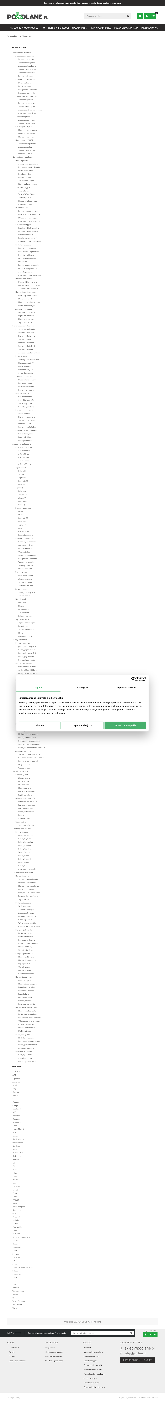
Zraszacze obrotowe (26, 123)
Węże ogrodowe (25, 906)
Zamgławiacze (21, 261)
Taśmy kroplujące (22, 187)
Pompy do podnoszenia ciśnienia (31, 747)
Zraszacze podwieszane (28, 211)
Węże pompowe (24, 768)
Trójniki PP (22, 525)
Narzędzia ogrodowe (23, 977)
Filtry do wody (21, 599)
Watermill (16, 1287)
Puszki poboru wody (26, 889)
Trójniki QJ (22, 494)
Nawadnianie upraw (26, 133)
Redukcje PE (23, 481)
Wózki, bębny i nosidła (27, 923)
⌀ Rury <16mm (24, 450)
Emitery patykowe (25, 234)
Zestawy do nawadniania (28, 896)
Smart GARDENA (25, 413)
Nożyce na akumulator (27, 1011)
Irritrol (15, 1179)
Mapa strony (15, 1397)
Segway (15, 1254)
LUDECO (16, 1200)
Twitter (150, 1334)
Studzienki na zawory (27, 380)
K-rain (14, 1193)
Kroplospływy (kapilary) (27, 238)
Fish (14, 1132)
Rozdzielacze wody (26, 386)
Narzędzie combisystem (28, 984)
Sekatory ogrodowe (26, 973)
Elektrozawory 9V (25, 366)
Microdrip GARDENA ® (27, 295)
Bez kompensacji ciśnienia (29, 167)
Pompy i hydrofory (19, 639)
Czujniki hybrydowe (26, 407)
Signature (16, 1257)
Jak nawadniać (149, 27)
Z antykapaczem (25, 272)
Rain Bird (16, 1233)
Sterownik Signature (26, 417)
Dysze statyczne (25, 83)
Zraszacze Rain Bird (26, 72)
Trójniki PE (22, 474)
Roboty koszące (90, 1378)
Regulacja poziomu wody (28, 761)
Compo (15, 1105)
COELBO (15, 1098)
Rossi (14, 1250)
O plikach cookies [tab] (126, 687)
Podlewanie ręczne (23, 903)
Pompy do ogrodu (22, 1034)
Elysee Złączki (18, 1129)
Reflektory (22, 815)
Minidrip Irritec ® (25, 299)
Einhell (15, 1125)
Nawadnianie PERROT (24, 140)
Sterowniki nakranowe (27, 342)
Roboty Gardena (25, 849)
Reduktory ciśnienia (23, 245)
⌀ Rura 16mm (23, 454)
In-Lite (14, 1169)
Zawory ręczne (21, 589)
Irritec (14, 1176)
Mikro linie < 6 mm (25, 170)
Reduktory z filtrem (26, 255)
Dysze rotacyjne (24, 86)
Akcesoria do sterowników (29, 353)
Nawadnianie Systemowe (25, 292)
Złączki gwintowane (23, 508)
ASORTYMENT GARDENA (22, 872)
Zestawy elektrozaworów (28, 359)
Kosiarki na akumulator (27, 1014)
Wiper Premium (24, 852)
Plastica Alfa (17, 1227)
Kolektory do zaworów (27, 542)
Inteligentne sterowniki (24, 410)
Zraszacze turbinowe (26, 120)
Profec (15, 1230)
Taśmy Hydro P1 (25, 197)
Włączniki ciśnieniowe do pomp (31, 757)
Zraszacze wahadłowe (27, 69)
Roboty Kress (23, 862)
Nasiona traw (23, 784)
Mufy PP (21, 515)
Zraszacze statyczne (26, 62)
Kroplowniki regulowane (28, 231)
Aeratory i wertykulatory (28, 943)
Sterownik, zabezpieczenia (29, 754)
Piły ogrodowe (24, 963)
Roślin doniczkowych (26, 305)
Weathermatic (18, 1291)
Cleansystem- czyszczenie (29, 926)
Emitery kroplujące (23, 224)
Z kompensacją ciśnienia (28, 164)
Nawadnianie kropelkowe (22, 157)
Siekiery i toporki (25, 1000)
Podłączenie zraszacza (27, 558)
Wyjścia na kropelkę (26, 562)
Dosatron (16, 1115)
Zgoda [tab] (38, 687)
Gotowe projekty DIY (23, 126)
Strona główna (44, 27)
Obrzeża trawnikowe (26, 791)
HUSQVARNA (17, 1152)
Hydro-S (15, 1159)
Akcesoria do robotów (27, 869)
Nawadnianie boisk (26, 137)
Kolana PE (22, 471)
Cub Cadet (16, 1109)
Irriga (14, 1173)
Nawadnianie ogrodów (27, 130)
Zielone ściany (24, 778)
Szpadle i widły (24, 994)
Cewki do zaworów (25, 373)
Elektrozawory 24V (25, 363)
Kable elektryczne (25, 434)
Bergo (14, 1088)
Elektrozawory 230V (26, 369)
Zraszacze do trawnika (24, 56)
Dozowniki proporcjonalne (29, 285)
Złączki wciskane (22, 572)
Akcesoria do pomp (23, 751)
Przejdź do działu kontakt (137, 1360)
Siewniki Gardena (25, 950)
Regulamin (50, 1347)
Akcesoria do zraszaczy (24, 79)
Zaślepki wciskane (25, 585)
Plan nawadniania (100, 27)
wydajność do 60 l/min (27, 666)
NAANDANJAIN (18, 1206)
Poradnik (87, 1347)
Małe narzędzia (24, 980)
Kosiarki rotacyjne (25, 933)
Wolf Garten (17, 1304)
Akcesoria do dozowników (28, 288)
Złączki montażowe (26, 319)
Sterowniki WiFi (24, 339)
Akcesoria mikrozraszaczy (29, 221)
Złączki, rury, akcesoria (21, 444)
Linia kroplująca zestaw (27, 184)
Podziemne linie (24, 174)
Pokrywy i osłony (25, 1054)
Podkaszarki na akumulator (29, 1017)
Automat (16, 1082)
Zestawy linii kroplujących (94, 1387)
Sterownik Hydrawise (27, 420)
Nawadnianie (79, 27)
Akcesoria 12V (24, 818)
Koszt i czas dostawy (54, 1356)
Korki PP (21, 528)
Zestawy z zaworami (26, 565)
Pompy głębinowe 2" (26, 649)
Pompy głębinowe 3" (26, 656)
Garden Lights (18, 1139)
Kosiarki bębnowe (25, 936)
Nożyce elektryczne (26, 957)
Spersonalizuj (83, 725)
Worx (14, 1308)
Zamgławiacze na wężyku (28, 265)
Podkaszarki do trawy (27, 940)
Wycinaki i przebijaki (26, 312)
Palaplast (16, 1217)
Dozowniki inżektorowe (27, 282)
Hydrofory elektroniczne (28, 734)
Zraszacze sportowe (26, 103)
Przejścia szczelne (25, 535)
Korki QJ (21, 504)
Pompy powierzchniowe (28, 1044)
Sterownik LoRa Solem (27, 427)
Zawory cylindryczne (26, 592)
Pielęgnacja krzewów (23, 953)
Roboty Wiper (23, 865)
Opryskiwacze (24, 967)
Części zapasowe (25, 1058)
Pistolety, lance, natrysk (27, 916)
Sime (14, 1260)
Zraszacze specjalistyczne (26, 96)
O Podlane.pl (14, 1347)
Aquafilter (16, 1078)
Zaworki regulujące (26, 180)
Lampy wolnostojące (26, 805)
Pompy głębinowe (22, 643)
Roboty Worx (23, 855)
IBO (13, 1163)
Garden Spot (17, 1142)
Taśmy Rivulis (23, 191)
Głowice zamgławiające (27, 268)
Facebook (145, 1334)
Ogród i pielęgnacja (20, 771)
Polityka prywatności (54, 1352)
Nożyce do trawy (25, 946)
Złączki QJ (19, 488)
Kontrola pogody (22, 393)
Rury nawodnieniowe (23, 447)
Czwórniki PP (23, 531)
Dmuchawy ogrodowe (27, 987)
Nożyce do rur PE (25, 569)
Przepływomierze (25, 440)
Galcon (15, 1136)
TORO (14, 1284)
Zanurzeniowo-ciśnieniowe (29, 744)
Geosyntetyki (20, 822)
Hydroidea (16, 1156)
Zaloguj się (147, 16)
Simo (14, 1264)
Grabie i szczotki (25, 997)
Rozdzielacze (23, 626)
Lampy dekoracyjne (26, 811)
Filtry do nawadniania (27, 258)
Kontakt (12, 1352)
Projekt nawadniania (92, 1382)
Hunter (15, 1149)
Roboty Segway (24, 838)
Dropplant (16, 1122)
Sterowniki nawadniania (25, 329)
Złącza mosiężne (22, 619)
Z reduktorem (24, 612)
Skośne (21, 606)
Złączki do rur (20, 467)
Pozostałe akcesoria (26, 93)
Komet (15, 1190)
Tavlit (14, 1277)
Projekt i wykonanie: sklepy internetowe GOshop (138, 1397)
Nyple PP (22, 511)
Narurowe (22, 602)
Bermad (15, 1092)
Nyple (20, 633)
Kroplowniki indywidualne (28, 228)
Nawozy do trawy (25, 788)
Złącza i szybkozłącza (27, 622)
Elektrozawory (21, 356)
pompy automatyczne (27, 646)
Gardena (16, 1146)
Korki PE (21, 484)
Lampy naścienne (25, 808)
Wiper (14, 1298)
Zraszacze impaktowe (27, 66)
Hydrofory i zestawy (26, 1038)
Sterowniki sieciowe (26, 332)
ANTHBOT (16, 1071)
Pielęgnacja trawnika (23, 930)
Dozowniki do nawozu (24, 278)
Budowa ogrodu (21, 774)
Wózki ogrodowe (25, 919)
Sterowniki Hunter (25, 349)
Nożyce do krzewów (26, 1027)
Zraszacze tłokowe (25, 147)
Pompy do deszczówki (93, 1365)
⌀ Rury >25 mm (24, 464)
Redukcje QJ (23, 501)
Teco (14, 1281)
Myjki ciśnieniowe (25, 1031)
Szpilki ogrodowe (25, 795)
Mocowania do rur (25, 548)
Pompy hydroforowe (23, 663)
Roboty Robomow (25, 835)
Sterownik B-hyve (25, 423)
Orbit (14, 1213)
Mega (14, 1203)
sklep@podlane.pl (140, 1348)
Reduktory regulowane (27, 248)
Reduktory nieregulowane (28, 251)
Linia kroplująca (21, 160)
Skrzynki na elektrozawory (29, 892)
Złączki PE (22, 477)
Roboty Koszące (21, 832)
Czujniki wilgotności (26, 400)
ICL (13, 1166)
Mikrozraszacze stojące (28, 218)
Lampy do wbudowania (27, 801)
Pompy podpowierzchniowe (29, 1041)
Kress (14, 1196)
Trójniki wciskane (25, 582)
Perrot (15, 1223)
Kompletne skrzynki (26, 390)
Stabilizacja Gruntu (26, 825)
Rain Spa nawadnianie (21, 1237)
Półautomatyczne (25, 616)
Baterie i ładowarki (26, 1024)
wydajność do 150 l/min (27, 673)
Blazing (15, 1095)
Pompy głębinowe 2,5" (27, 653)
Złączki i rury (23, 899)
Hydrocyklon (23, 609)
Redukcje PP (23, 518)
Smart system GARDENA (22, 1267)
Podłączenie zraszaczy (27, 89)
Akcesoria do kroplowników (29, 241)
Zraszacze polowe (25, 99)
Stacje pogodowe (25, 403)
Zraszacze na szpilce (26, 106)
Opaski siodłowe (25, 552)
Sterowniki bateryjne (26, 336)
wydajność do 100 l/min (27, 670)
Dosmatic (16, 1119)
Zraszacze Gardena (26, 913)
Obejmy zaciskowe (25, 545)
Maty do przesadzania (27, 1061)
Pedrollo (15, 1220)
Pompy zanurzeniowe (27, 737)
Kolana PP (22, 521)
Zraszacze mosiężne (26, 629)
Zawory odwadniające (27, 555)
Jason (14, 1183)
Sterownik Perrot (25, 153)
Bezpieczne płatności (17, 1360)
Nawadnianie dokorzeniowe (29, 302)
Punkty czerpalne (25, 383)
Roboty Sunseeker (25, 842)
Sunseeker (16, 1274)
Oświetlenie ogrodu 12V (25, 798)
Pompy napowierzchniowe (29, 741)
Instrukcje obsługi (58, 27)
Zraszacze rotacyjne (26, 59)
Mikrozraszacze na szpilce (29, 214)
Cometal (15, 1102)
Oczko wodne (23, 781)
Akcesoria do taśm (25, 204)
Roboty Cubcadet (25, 859)
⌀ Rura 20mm (23, 457)
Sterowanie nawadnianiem (23, 326)
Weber (15, 1294)
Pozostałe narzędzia (26, 1004)
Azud (14, 1085)
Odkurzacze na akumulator (29, 1021)
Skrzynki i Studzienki (23, 376)
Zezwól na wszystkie (125, 725)
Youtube (155, 1334)
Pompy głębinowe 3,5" (27, 660)
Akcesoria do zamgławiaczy (29, 275)
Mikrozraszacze (21, 207)
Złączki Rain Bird (25, 322)
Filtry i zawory (24, 764)
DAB (14, 1112)
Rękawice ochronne (26, 990)
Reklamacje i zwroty (54, 1360)
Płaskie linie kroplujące (27, 201)
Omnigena (16, 1210)
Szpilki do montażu (26, 315)
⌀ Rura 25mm (23, 461)
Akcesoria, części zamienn (26, 430)
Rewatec (15, 1240)
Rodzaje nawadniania (126, 27)
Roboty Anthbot (24, 845)
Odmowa (39, 725)
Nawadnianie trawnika (21, 52)
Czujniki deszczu (25, 396)
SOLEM (15, 1271)
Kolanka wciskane (25, 575)
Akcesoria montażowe (27, 113)
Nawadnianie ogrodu (23, 876)
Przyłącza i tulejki (25, 636)
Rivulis (15, 1244)
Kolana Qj (22, 491)
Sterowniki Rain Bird (26, 346)
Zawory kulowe (24, 596)
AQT (14, 1075)
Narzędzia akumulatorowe (26, 1007)
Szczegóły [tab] (82, 687)
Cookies (12, 1356)
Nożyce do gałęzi (25, 970)
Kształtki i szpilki (24, 177)
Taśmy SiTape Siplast (27, 194)
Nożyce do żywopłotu (27, 960)
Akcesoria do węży (25, 909)
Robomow (16, 1247)
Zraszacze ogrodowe (23, 116)
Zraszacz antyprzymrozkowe (30, 110)
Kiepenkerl (16, 1186)
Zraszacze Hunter (25, 76)
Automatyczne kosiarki (21, 828)
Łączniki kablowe (25, 437)
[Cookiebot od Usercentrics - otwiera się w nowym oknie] (133, 679)
